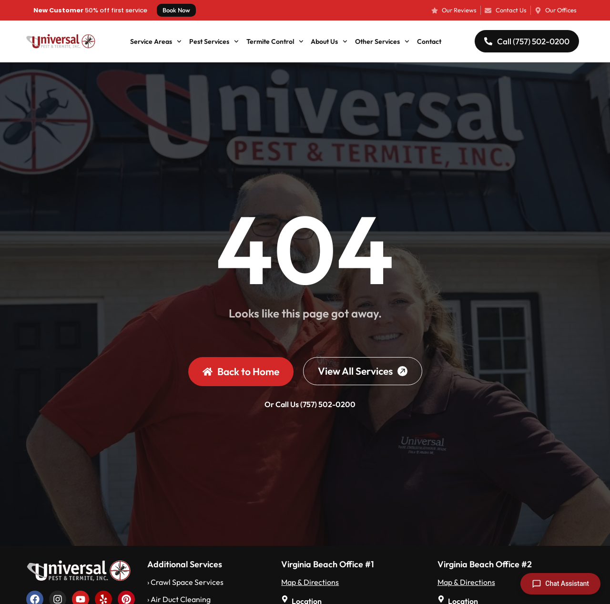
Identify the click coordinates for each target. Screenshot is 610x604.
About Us (329, 41)
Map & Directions (310, 582)
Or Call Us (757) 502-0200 (310, 404)
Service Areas (156, 41)
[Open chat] (560, 583)
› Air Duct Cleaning (179, 599)
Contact (429, 41)
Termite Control (275, 41)
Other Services (382, 41)
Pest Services (214, 41)
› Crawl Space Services (185, 582)
